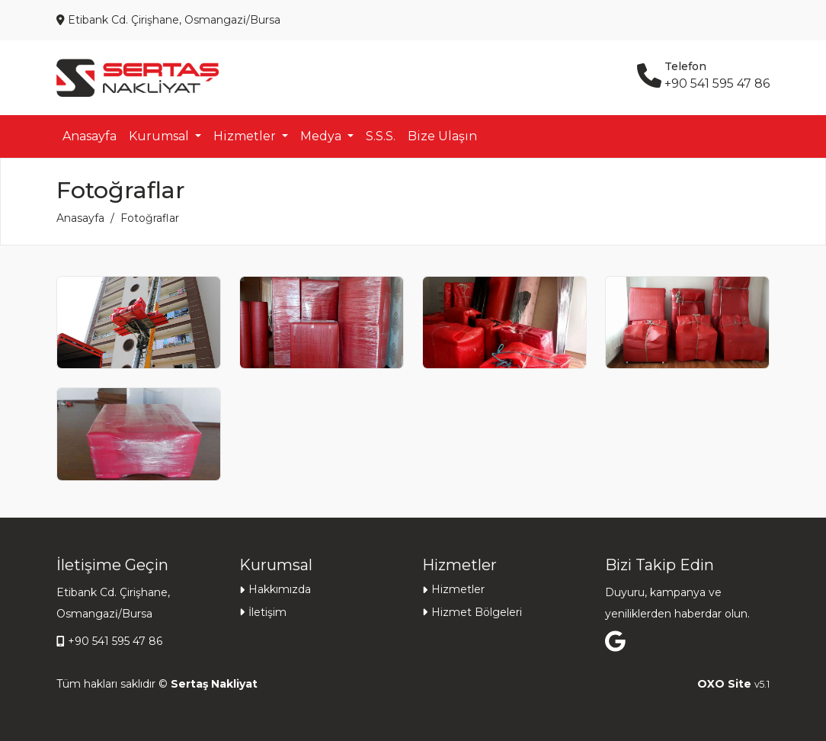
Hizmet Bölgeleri (476, 612)
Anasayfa (89, 136)
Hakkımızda (279, 589)
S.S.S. (380, 136)
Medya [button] (322, 136)
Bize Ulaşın (442, 136)
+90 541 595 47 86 (115, 641)
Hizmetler (458, 589)
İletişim (267, 612)
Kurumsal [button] (160, 136)
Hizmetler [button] (246, 136)
